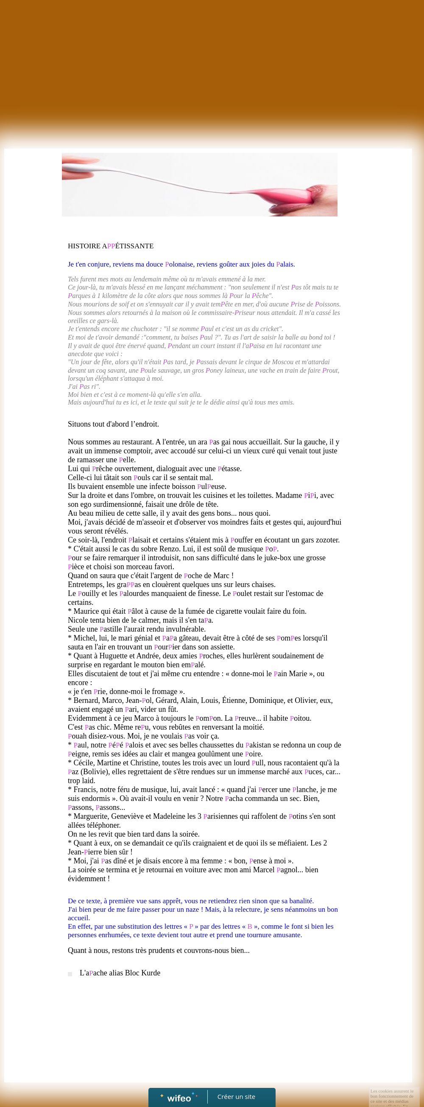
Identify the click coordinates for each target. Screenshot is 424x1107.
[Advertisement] (212, 63)
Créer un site (236, 1096)
